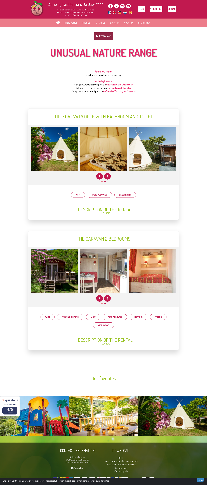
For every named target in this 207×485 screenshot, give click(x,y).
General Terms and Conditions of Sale (121, 461)
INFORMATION (144, 22)
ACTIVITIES (100, 22)
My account (103, 35)
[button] (101, 181)
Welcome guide (121, 471)
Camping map (121, 467)
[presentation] (99, 176)
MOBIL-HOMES (70, 22)
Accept (200, 480)
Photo (141, 9)
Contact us (77, 468)
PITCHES (86, 22)
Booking (171, 9)
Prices (121, 457)
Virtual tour (156, 9)
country (128, 22)
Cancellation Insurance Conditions (121, 464)
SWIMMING (115, 22)
